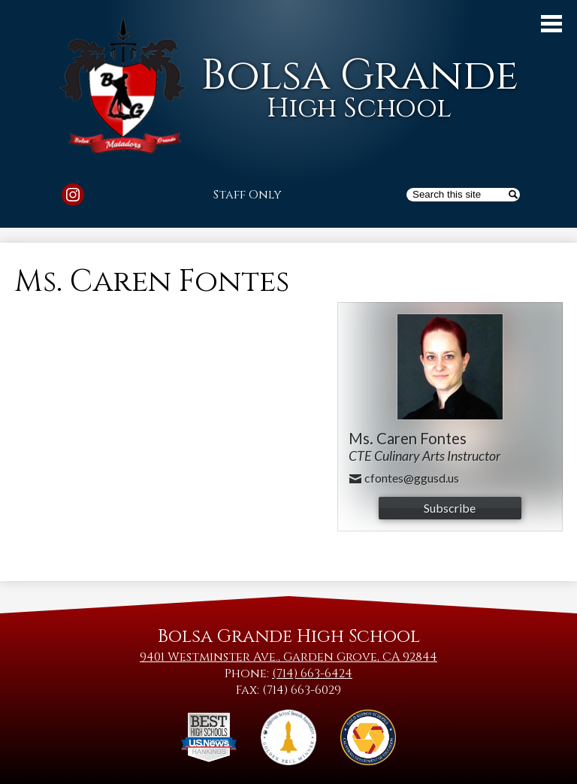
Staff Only (247, 194)
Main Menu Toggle (551, 23)
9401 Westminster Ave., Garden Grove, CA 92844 (288, 657)
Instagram (73, 197)
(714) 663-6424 (312, 673)
